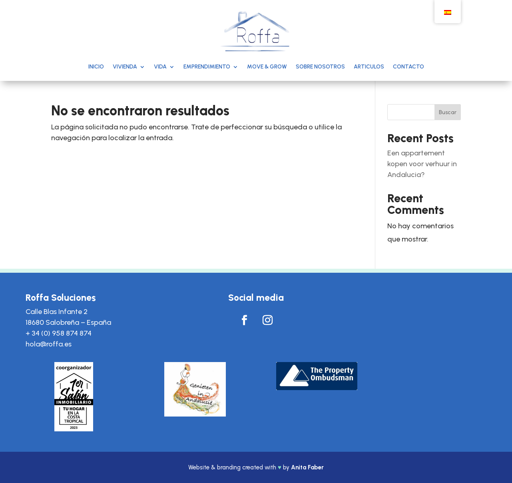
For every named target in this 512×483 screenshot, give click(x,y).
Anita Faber (307, 467)
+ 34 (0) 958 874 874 (59, 333)
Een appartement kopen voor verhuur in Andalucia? (422, 164)
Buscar (447, 112)
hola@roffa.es (49, 344)
